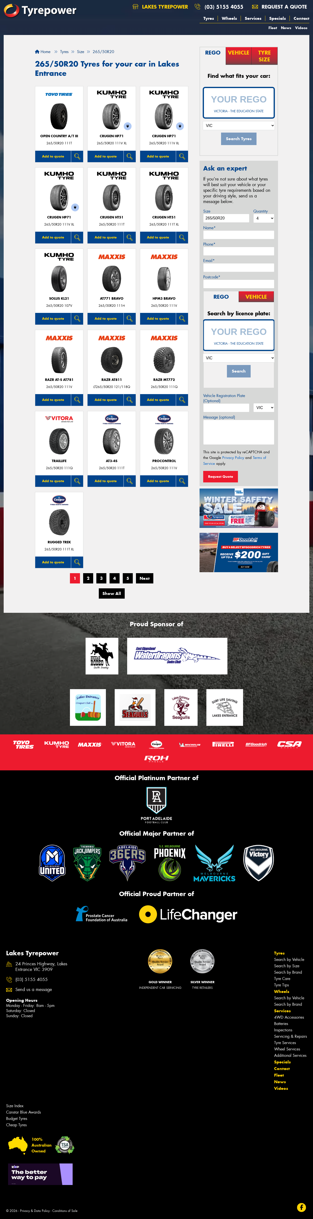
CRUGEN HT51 (111, 217)
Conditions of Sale (65, 1211)
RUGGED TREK (59, 542)
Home (42, 51)
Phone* (209, 244)
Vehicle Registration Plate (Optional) (224, 398)
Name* (209, 227)
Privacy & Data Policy (35, 1211)
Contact (301, 18)
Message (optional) (219, 417)
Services (253, 18)
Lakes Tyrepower (160, 7)
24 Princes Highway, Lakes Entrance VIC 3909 (41, 966)
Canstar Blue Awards (23, 1112)
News (286, 27)
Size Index (14, 1105)
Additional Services (290, 1055)
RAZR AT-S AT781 (59, 380)
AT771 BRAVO (111, 298)
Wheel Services (287, 1049)
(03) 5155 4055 (224, 7)
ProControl (164, 461)
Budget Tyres (16, 1118)
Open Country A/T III (59, 136)
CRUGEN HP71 (112, 136)
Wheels (229, 18)
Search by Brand (288, 972)
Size (206, 211)
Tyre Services (285, 1042)
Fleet (272, 27)
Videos (301, 27)
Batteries (281, 1023)
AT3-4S (111, 461)
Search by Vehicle (289, 959)
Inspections (283, 1030)
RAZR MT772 (164, 380)
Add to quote (53, 156)
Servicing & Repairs (290, 1036)
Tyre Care (282, 978)
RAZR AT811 (111, 380)
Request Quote (220, 476)
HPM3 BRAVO (164, 298)
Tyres (208, 18)
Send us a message (33, 989)
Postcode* (211, 277)
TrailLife (59, 461)
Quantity (260, 211)
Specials (277, 18)
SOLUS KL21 (59, 298)
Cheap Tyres (16, 1125)
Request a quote (279, 7)
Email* (209, 260)
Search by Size (286, 965)
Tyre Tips (281, 985)
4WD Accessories (289, 1017)
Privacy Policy (233, 457)
